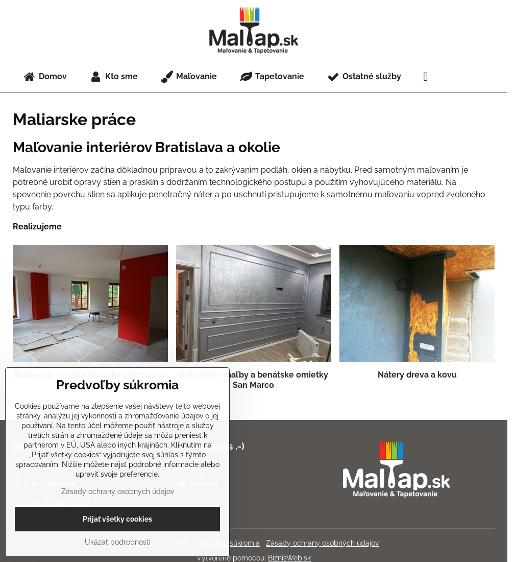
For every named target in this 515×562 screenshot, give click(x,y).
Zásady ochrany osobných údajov (322, 543)
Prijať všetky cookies (117, 519)
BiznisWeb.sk (289, 558)
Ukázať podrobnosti (118, 542)
